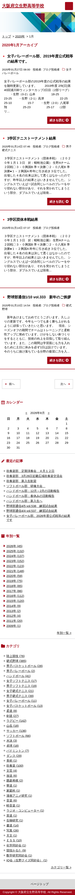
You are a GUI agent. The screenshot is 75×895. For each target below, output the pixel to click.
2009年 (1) (13, 625)
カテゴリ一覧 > (61, 867)
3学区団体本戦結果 (22, 219)
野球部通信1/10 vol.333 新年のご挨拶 (39, 297)
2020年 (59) (14, 576)
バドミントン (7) (17, 750)
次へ (63, 384)
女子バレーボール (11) (21, 700)
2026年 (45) (14, 546)
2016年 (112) (15, 595)
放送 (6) (11, 775)
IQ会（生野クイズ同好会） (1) (26, 860)
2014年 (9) (13, 606)
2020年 (20, 36)
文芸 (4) (11, 770)
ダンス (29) (14, 755)
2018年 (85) (14, 586)
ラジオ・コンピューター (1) (25, 810)
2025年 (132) (15, 551)
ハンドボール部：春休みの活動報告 (30, 496)
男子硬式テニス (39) (20, 696)
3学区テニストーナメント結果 (31, 138)
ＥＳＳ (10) (14, 840)
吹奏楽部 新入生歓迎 (21, 481)
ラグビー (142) (16, 720)
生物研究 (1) (14, 820)
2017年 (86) (14, 591)
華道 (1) (11, 785)
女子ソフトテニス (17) (21, 680)
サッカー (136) (16, 730)
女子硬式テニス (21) (20, 691)
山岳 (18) (12, 725)
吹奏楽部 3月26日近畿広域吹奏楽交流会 (34, 476)
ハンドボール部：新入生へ (24, 501)
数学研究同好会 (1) (19, 855)
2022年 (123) (15, 566)
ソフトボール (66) (18, 735)
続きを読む (57, 120)
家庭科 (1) (13, 790)
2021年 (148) (15, 571)
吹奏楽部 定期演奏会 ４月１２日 (30, 471)
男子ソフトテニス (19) (21, 686)
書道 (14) (12, 825)
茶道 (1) (11, 815)
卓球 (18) (12, 745)
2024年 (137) (15, 556)
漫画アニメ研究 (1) (19, 795)
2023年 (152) (15, 561)
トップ (6, 36)
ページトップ (40, 884)
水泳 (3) (11, 740)
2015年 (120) (15, 601)
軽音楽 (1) (13, 805)
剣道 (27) (12, 716)
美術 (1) (11, 760)
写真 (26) (12, 830)
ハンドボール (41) (18, 676)
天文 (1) (11, 835)
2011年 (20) (14, 620)
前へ (12, 384)
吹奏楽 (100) (14, 765)
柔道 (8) (11, 710)
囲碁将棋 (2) (14, 780)
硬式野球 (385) (16, 661)
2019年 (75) (14, 581)
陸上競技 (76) (15, 656)
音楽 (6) (11, 800)
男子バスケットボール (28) (24, 666)
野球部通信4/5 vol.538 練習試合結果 (31, 506)
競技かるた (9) (16, 850)
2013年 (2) (13, 611)
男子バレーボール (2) (20, 671)
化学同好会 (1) (16, 845)
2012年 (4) (13, 615)
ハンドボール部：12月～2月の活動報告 (32, 491)
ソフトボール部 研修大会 (25, 486)
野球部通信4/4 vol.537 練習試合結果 (31, 510)
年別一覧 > (64, 633)
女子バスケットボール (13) (24, 705)
